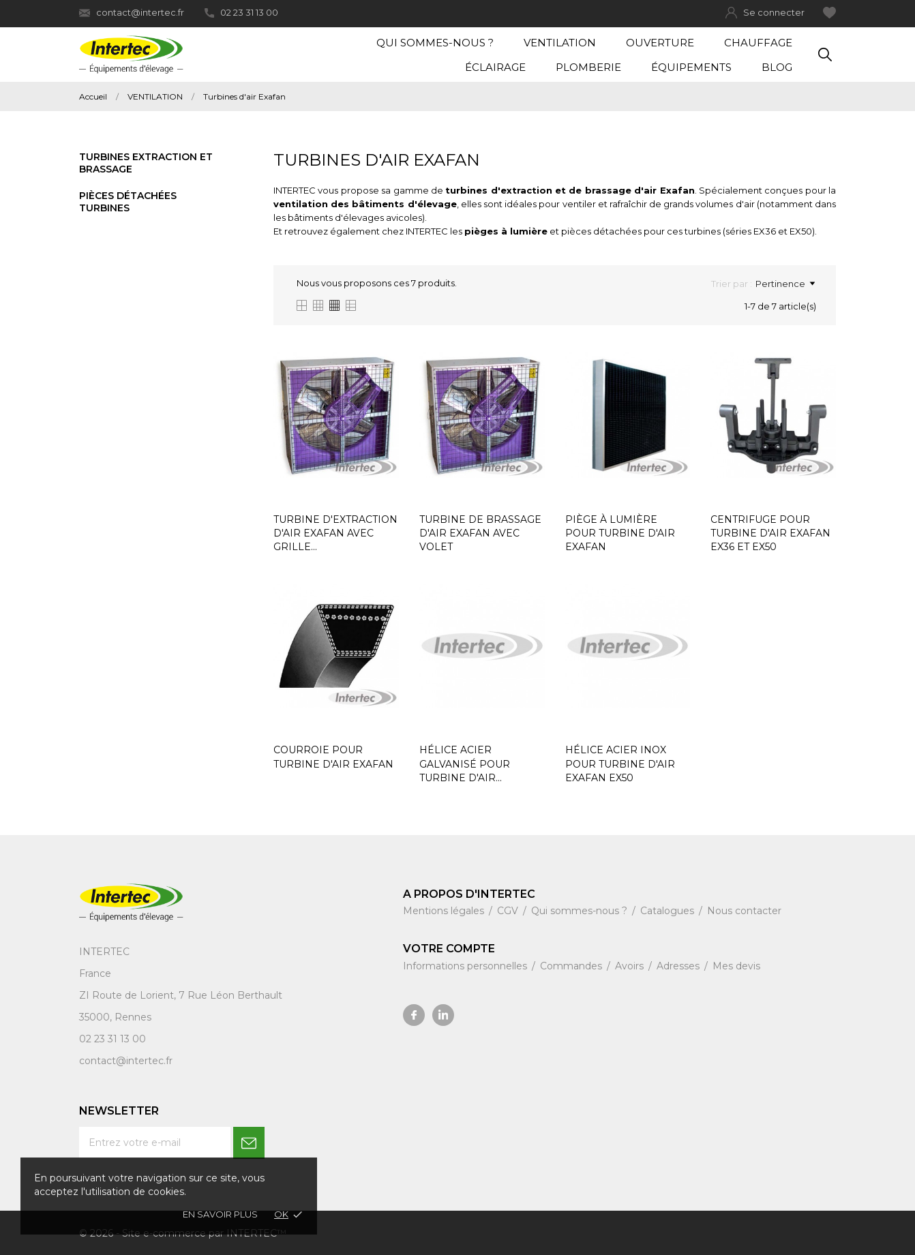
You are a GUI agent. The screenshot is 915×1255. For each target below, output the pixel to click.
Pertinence (785, 283)
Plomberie (588, 67)
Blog (777, 67)
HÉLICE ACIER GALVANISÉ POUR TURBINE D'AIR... (464, 764)
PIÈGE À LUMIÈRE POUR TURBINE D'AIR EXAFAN (620, 533)
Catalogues (668, 911)
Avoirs (630, 966)
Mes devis (736, 966)
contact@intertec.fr (131, 12)
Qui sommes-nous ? (435, 42)
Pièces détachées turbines (128, 202)
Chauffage (758, 42)
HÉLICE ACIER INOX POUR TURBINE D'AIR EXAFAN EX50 (620, 764)
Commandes (572, 966)
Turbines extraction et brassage (146, 163)
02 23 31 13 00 (241, 12)
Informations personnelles (466, 966)
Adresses (679, 966)
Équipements (691, 67)
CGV (509, 911)
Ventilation (560, 42)
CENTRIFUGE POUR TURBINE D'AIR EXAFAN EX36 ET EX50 (770, 533)
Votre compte (449, 948)
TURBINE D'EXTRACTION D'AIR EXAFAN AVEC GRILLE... (335, 533)
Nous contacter (744, 911)
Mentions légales (445, 911)
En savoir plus (220, 1214)
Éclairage (495, 67)
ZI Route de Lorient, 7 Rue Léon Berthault (180, 995)
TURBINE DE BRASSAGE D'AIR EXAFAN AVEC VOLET (480, 533)
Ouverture (660, 42)
